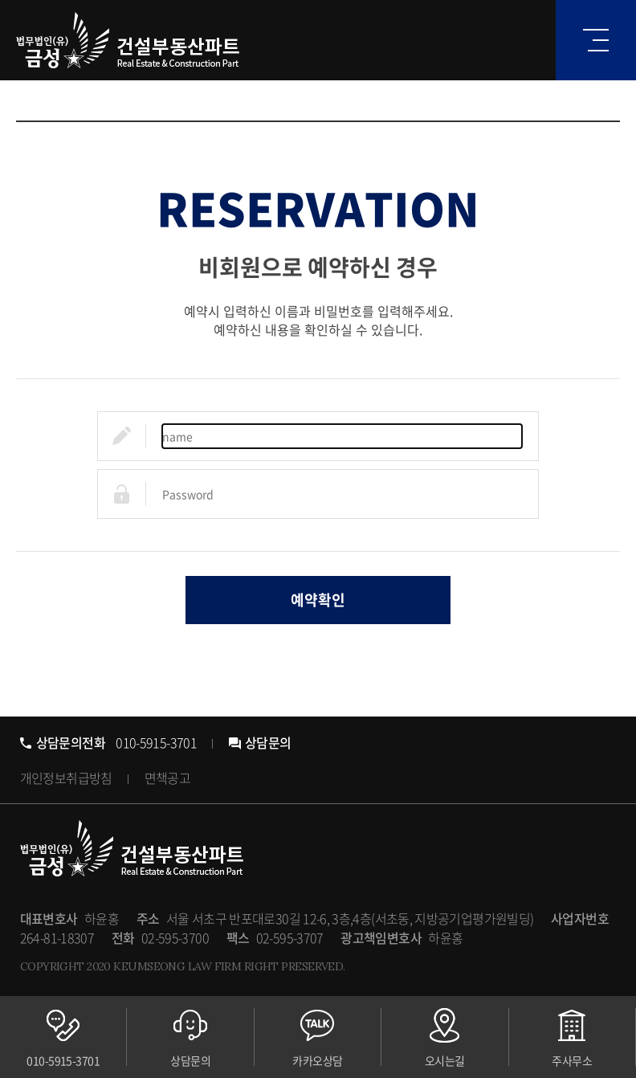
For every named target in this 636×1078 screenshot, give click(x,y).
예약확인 (318, 599)
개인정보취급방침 (66, 777)
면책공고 (167, 777)
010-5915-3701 (108, 742)
